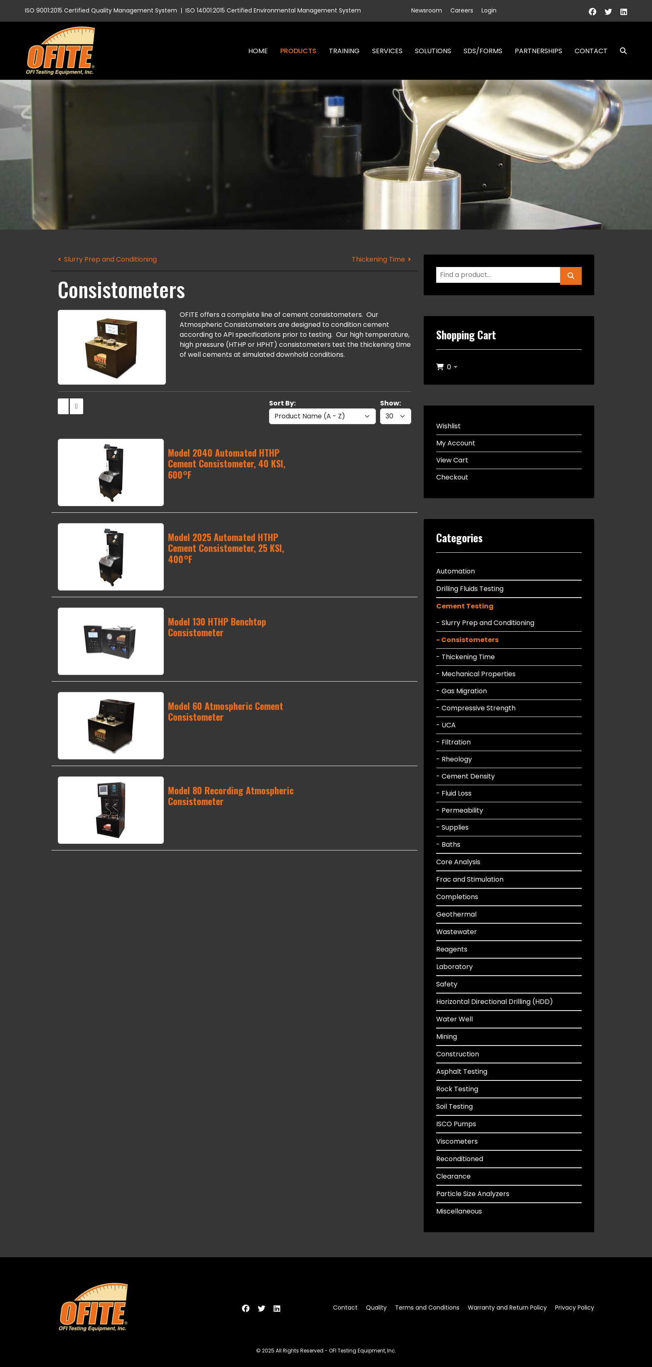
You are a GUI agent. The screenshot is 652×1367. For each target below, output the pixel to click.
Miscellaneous (459, 1211)
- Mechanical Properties (476, 674)
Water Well (454, 1019)
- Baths (448, 844)
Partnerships (538, 51)
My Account (455, 443)
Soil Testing (454, 1106)
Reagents (451, 949)
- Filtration (453, 742)
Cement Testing (465, 606)
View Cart (452, 460)
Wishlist (448, 426)
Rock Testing (457, 1089)
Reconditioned (459, 1159)
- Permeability (459, 810)
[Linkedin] (623, 12)
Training (344, 51)
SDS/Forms (483, 51)
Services (387, 51)
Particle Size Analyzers (472, 1194)
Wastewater (456, 932)
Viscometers (457, 1141)
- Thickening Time (465, 657)
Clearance (453, 1176)
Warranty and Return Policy (507, 1307)
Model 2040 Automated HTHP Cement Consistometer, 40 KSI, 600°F (226, 463)
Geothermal (456, 914)
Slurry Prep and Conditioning (110, 259)
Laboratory (454, 966)
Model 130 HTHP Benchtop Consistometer (217, 627)
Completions (457, 897)
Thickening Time (378, 259)
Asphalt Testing (461, 1071)
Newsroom (426, 10)
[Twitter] (608, 12)
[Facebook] (592, 12)
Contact (591, 51)
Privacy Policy (574, 1307)
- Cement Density (465, 776)
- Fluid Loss (454, 793)
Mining (446, 1036)
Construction (457, 1054)
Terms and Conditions (427, 1307)
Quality (376, 1307)
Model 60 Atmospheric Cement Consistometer (225, 711)
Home (258, 51)
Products (298, 51)
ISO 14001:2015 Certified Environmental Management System (273, 10)
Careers (461, 10)
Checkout (452, 477)
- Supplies (452, 827)
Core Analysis (458, 862)
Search (620, 51)
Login (489, 10)
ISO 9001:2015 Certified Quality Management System (101, 10)
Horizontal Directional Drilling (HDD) (494, 1001)
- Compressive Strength (476, 708)
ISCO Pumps (456, 1124)
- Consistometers (467, 640)
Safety (446, 984)
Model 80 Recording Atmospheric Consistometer (231, 796)
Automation (455, 571)
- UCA (446, 725)
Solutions (433, 51)
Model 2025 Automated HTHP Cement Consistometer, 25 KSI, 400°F (226, 548)
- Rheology (454, 759)
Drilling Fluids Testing (470, 588)
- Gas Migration (461, 691)
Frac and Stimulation (470, 879)
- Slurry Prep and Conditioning (485, 623)
